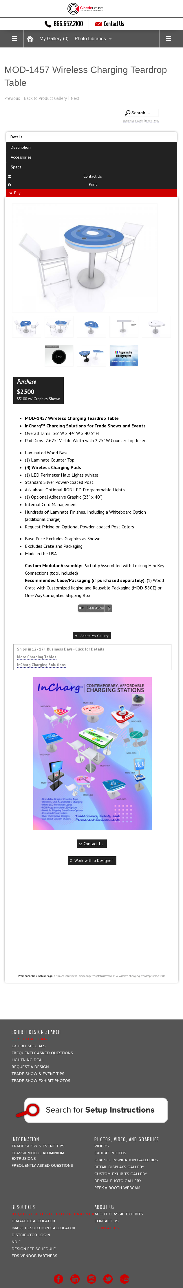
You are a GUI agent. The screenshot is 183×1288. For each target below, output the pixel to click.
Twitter (108, 1279)
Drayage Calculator (33, 1221)
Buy (14, 192)
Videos (101, 1146)
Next (75, 98)
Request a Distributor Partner (53, 1214)
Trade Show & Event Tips (38, 1074)
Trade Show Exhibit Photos (41, 1080)
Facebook (58, 1279)
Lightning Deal (28, 1060)
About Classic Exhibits (118, 1214)
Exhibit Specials (28, 1046)
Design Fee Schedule (34, 1249)
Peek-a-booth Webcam (117, 1188)
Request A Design (30, 1067)
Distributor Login (31, 1235)
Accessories (21, 157)
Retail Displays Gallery (119, 1167)
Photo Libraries (90, 38)
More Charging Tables (36, 656)
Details (16, 136)
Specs (16, 167)
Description (21, 147)
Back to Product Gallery (45, 98)
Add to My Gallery (91, 635)
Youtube (124, 1279)
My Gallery (54, 38)
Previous (12, 98)
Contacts (106, 1228)
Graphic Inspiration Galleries (126, 1160)
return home (152, 120)
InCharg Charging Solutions (41, 664)
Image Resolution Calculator (43, 1228)
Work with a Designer (91, 860)
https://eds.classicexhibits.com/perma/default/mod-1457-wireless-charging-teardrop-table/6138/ (109, 976)
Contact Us (109, 24)
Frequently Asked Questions (42, 1053)
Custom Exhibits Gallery (120, 1174)
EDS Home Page (31, 1039)
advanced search (133, 120)
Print (52, 184)
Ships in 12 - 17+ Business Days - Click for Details (60, 649)
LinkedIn (75, 1279)
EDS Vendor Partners (34, 1256)
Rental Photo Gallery (117, 1181)
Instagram (91, 1279)
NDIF (16, 1242)
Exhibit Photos (110, 1153)
